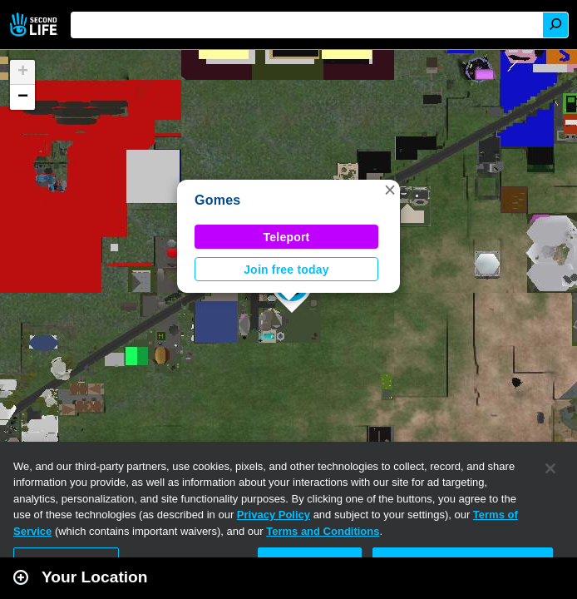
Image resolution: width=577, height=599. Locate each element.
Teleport (287, 237)
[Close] (550, 468)
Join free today (286, 269)
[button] (390, 190)
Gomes (217, 200)
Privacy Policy (273, 514)
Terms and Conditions (322, 531)
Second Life (35, 24)
